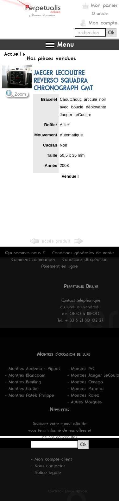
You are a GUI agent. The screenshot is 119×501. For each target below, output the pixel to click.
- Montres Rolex (83, 395)
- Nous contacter (48, 466)
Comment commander (33, 259)
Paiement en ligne (59, 266)
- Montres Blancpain (25, 375)
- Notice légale (46, 472)
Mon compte (103, 22)
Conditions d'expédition (85, 259)
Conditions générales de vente (83, 253)
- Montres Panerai (85, 388)
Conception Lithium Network (67, 491)
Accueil (12, 53)
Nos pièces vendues (51, 58)
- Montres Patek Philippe (29, 395)
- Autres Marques (84, 402)
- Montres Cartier (22, 388)
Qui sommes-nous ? (25, 253)
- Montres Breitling (23, 382)
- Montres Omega (85, 382)
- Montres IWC (81, 368)
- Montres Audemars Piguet (32, 368)
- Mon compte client (51, 459)
